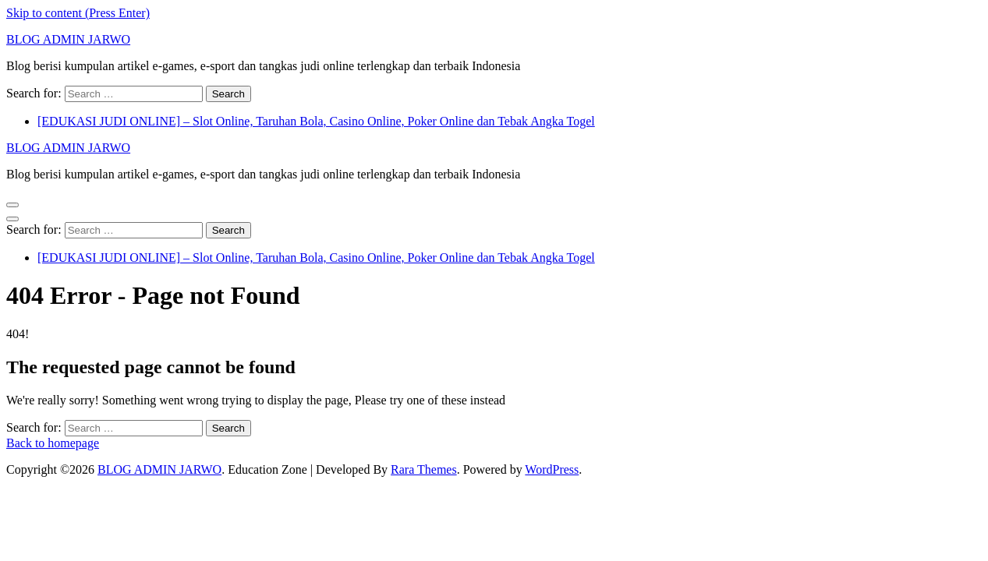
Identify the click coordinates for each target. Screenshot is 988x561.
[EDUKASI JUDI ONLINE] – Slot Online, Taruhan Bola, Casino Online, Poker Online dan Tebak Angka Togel (316, 121)
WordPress (552, 469)
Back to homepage (52, 443)
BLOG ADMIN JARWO (68, 39)
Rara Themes (424, 469)
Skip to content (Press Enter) (78, 12)
